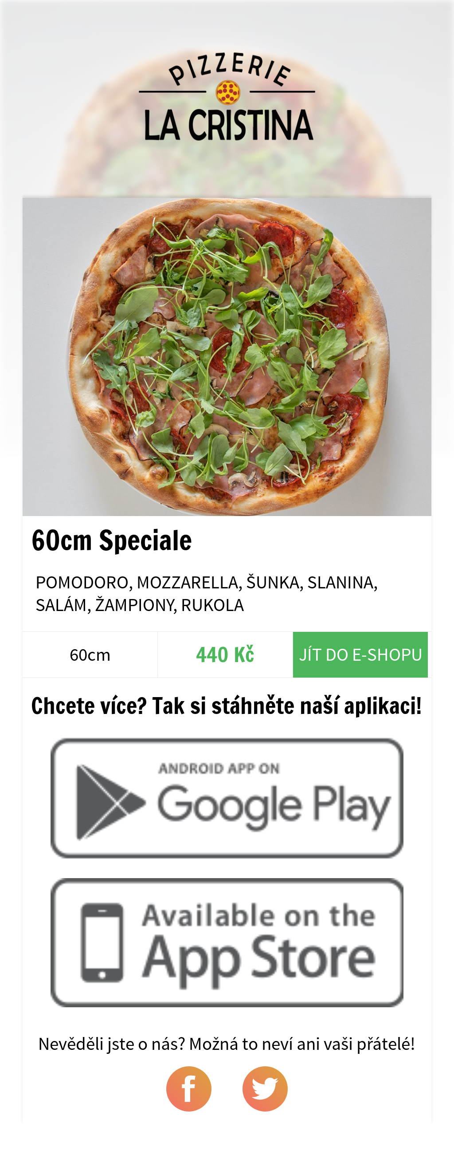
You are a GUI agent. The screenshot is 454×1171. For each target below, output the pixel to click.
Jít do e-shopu (361, 654)
